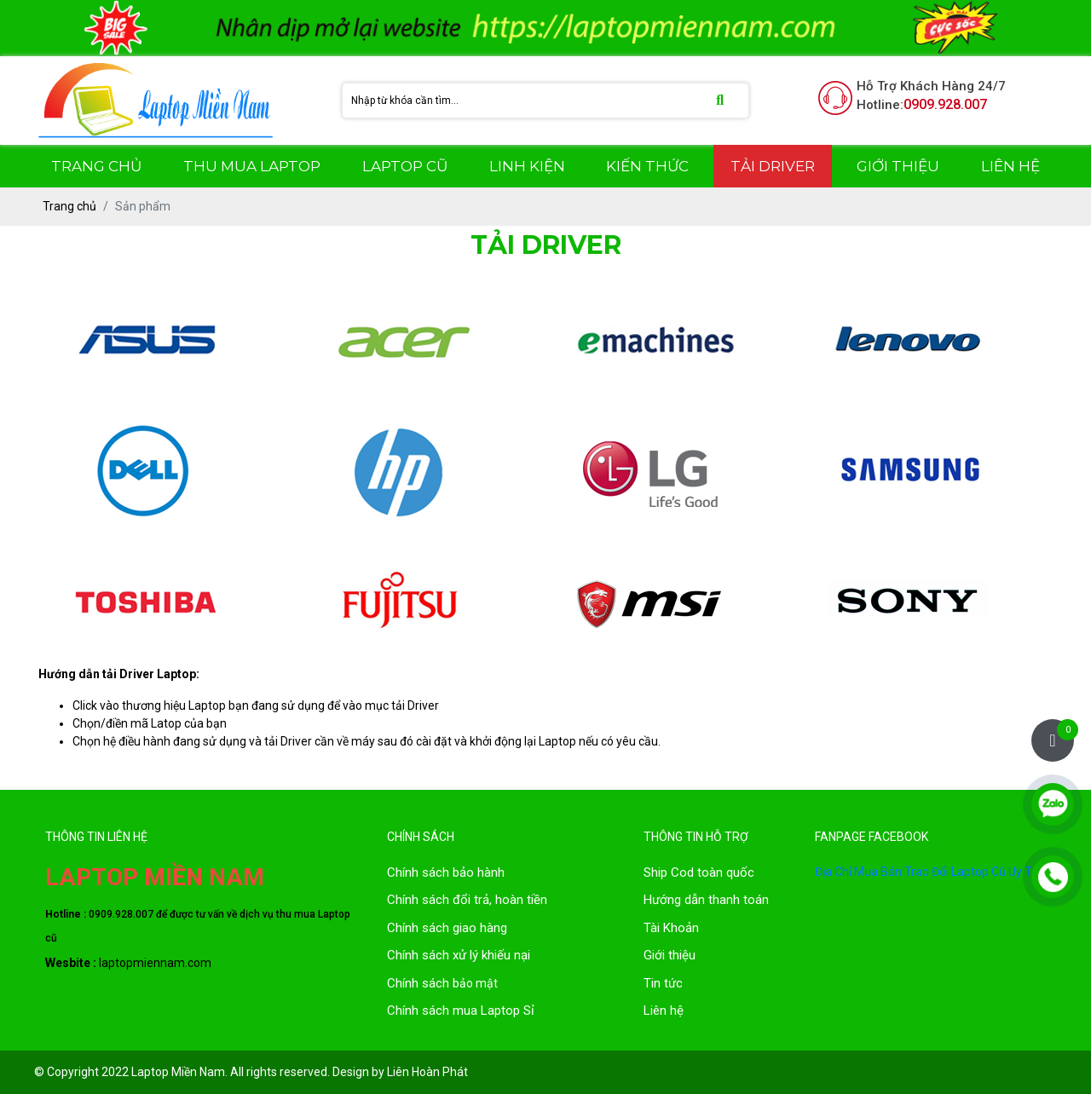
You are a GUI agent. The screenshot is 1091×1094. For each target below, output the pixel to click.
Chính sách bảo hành (446, 872)
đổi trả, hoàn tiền (500, 899)
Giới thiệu (670, 955)
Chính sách (420, 899)
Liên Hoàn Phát (427, 1072)
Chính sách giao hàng (447, 928)
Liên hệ (664, 1010)
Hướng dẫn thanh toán (706, 899)
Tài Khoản (671, 928)
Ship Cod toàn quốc (699, 872)
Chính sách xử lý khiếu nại (458, 955)
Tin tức (663, 983)
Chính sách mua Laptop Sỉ (460, 1010)
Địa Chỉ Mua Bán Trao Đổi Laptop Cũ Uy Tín (928, 871)
